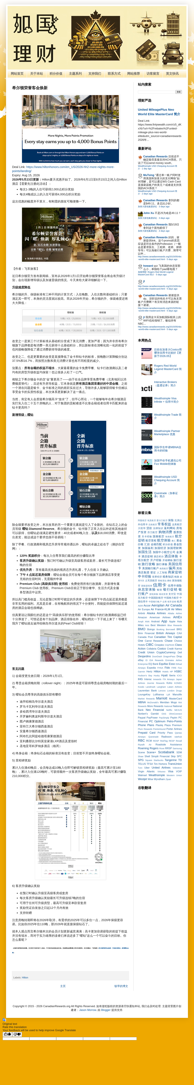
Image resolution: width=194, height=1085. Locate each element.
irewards (157, 679)
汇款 (147, 544)
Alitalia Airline (175, 613)
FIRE (173, 668)
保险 (171, 520)
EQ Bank (153, 664)
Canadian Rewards (155, 156)
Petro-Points (174, 721)
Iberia (172, 675)
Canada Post (145, 637)
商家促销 (175, 572)
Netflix (169, 710)
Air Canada (174, 605)
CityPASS (169, 645)
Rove (161, 748)
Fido (167, 667)
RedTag (164, 741)
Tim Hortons (160, 763)
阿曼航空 (142, 520)
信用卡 (159, 585)
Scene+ (151, 752)
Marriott (161, 698)
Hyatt (164, 675)
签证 (153, 572)
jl (144, 281)
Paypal (142, 717)
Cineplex (159, 645)
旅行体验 (161, 564)
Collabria (151, 648)
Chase (168, 640)
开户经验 (156, 560)
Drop (179, 656)
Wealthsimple (157, 775)
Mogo (174, 702)
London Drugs (174, 690)
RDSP (156, 741)
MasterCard (175, 698)
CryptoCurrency (166, 652)
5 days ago (172, 259)
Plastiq (159, 725)
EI (147, 660)
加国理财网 (174, 548)
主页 (63, 986)
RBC (141, 740)
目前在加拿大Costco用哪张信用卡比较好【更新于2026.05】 (168, 353)
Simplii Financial (160, 756)
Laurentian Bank (147, 690)
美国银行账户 (150, 568)
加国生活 (145, 552)
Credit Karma (174, 648)
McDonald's (153, 702)
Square (148, 760)
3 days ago (164, 206)
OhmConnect (175, 714)
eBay (141, 660)
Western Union (174, 775)
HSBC (178, 671)
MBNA (142, 702)
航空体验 (164, 540)
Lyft (168, 694)
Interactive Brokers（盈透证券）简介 (165, 384)
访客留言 (153, 73)
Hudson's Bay (145, 675)
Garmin (141, 671)
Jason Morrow (87, 1010)
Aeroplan (157, 605)
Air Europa (144, 609)
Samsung (177, 748)
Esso (172, 663)
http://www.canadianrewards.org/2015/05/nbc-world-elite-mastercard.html (160, 257)
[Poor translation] (17, 1034)
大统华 (142, 528)
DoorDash (157, 656)
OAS (164, 714)
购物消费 (165, 532)
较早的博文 (121, 986)
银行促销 (170, 589)
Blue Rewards (174, 625)
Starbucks (158, 760)
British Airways (165, 633)
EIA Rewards (157, 660)
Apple (172, 621)
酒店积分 (159, 556)
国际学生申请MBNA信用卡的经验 (167, 449)
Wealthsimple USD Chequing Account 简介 (167, 480)
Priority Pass (165, 732)
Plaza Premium (173, 725)
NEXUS (178, 710)
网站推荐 (133, 73)
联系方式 (114, 73)
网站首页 (17, 73)
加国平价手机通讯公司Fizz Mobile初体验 (167, 462)
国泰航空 (158, 536)
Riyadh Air (144, 744)
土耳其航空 (151, 580)
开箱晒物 (167, 560)
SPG (141, 760)
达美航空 (177, 524)
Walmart (142, 775)
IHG (140, 679)
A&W (140, 605)
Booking (160, 629)
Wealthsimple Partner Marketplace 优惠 (167, 433)
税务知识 (168, 576)
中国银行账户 (155, 601)
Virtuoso (161, 771)
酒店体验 (171, 556)
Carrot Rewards (154, 640)
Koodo (141, 687)
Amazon (142, 617)
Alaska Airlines (156, 613)
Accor (147, 605)
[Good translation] (7, 1034)
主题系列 (75, 73)
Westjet (142, 779)
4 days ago (164, 231)
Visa (170, 771)
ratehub (178, 737)
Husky (157, 675)
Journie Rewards (156, 683)
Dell (180, 652)
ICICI (179, 675)
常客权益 (164, 524)
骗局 (172, 568)
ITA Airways (169, 679)
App (164, 621)
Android (155, 621)
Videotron (177, 768)
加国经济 (160, 548)
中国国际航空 (156, 597)
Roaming (143, 748)
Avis (147, 625)
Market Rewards (146, 698)
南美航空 (164, 568)
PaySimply (164, 718)
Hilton (25, 977)
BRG (179, 629)
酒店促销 (147, 556)
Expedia (151, 667)
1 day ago (146, 168)
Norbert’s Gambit (148, 713)
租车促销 (171, 601)
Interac (148, 679)
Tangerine (171, 760)
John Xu (148, 213)
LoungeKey (144, 694)
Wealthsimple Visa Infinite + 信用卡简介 (166, 400)
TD (180, 760)
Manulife (177, 694)
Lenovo (162, 690)
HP (171, 671)
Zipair (168, 779)
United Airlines (161, 767)
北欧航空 (152, 524)
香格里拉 (162, 580)
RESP (172, 741)
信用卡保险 (175, 585)
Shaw (140, 756)
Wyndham (159, 779)
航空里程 (151, 540)
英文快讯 (172, 73)
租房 (179, 601)
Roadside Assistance (169, 744)
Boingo (151, 629)
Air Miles (176, 609)
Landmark (150, 687)
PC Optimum (157, 721)
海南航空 (169, 536)
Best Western (158, 625)
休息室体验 (147, 589)
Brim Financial (146, 633)
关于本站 (36, 73)
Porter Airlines (174, 729)
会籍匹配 (156, 544)
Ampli (140, 621)
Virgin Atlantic (146, 771)
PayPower (152, 717)
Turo (140, 768)
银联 (159, 589)
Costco (161, 648)
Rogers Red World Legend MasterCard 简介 (168, 369)
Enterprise (143, 664)
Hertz (149, 671)
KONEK (178, 683)
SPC (179, 756)
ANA (147, 621)
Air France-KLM (160, 609)
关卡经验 (147, 536)
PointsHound (159, 729)
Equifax (163, 663)
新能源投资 (146, 586)
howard (148, 265)
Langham (161, 687)
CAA (179, 633)
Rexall (179, 741)
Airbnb (141, 613)
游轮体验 (153, 594)
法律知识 (158, 528)
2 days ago (147, 193)
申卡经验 (144, 576)
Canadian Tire (163, 637)
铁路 (176, 576)
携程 (169, 580)
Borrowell (170, 629)
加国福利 (148, 548)
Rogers (154, 748)
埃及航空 (151, 520)
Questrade (153, 737)
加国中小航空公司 (164, 552)
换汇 (174, 540)
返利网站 (169, 528)
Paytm (173, 717)
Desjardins (144, 656)
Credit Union (146, 652)
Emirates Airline (173, 660)
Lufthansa (158, 694)
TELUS (142, 763)
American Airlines (160, 617)
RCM (149, 740)
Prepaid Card (146, 732)
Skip (173, 756)
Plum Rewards (145, 729)
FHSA (160, 668)
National (168, 706)
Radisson (166, 736)
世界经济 (157, 576)
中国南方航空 (171, 597)
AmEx (177, 617)
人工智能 (162, 572)
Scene (141, 752)
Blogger (106, 1010)
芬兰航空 (152, 532)
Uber (147, 767)
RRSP (168, 748)
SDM (179, 752)
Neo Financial (155, 709)
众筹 (164, 601)
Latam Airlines (174, 687)
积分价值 (56, 73)
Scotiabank (166, 752)
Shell (147, 756)
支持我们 (94, 73)
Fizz (180, 668)
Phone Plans (146, 725)
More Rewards (155, 706)
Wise (150, 779)
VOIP (179, 771)
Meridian (164, 702)
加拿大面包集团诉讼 (147, 206)
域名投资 (163, 594)
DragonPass (169, 656)
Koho (169, 683)
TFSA (150, 763)
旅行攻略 (148, 564)
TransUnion (175, 763)
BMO (141, 629)
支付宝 (172, 594)
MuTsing (148, 175)
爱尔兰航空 (162, 520)
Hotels (165, 671)
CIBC (150, 645)
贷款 (149, 528)
